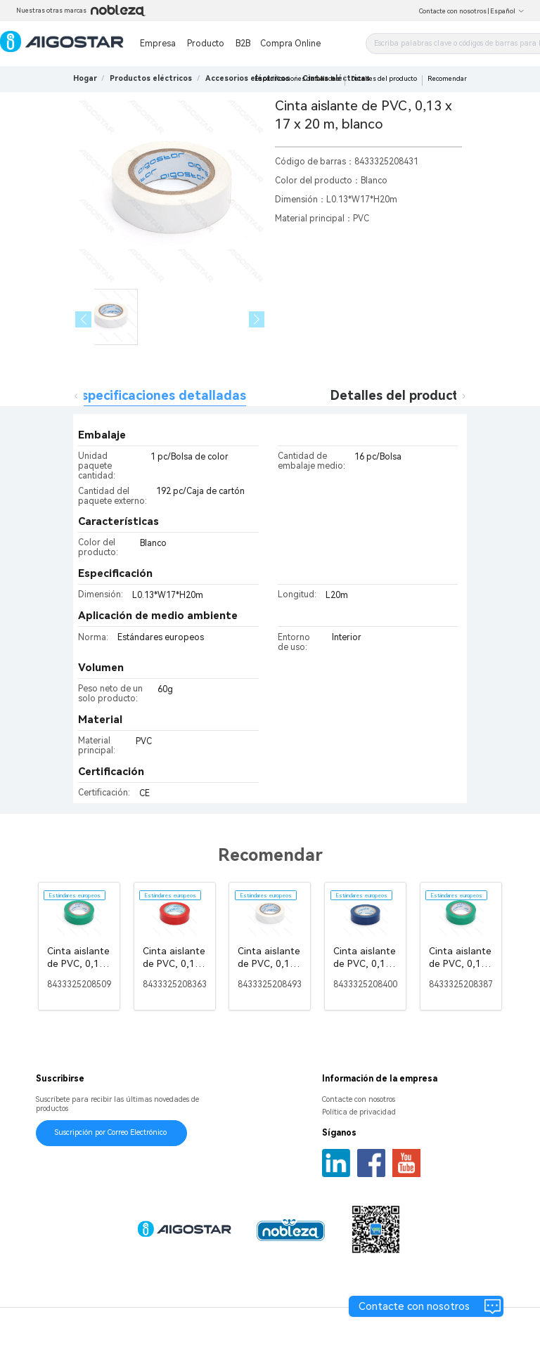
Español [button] (507, 11)
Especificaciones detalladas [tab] (160, 395)
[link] (151, 78)
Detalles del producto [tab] (398, 395)
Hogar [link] (85, 78)
